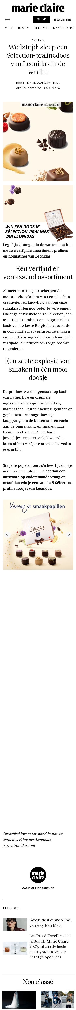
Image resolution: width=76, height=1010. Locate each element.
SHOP (41, 19)
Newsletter (62, 19)
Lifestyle (41, 28)
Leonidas (42, 256)
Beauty (23, 28)
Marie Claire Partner (43, 82)
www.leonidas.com (19, 845)
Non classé (38, 982)
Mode (9, 28)
